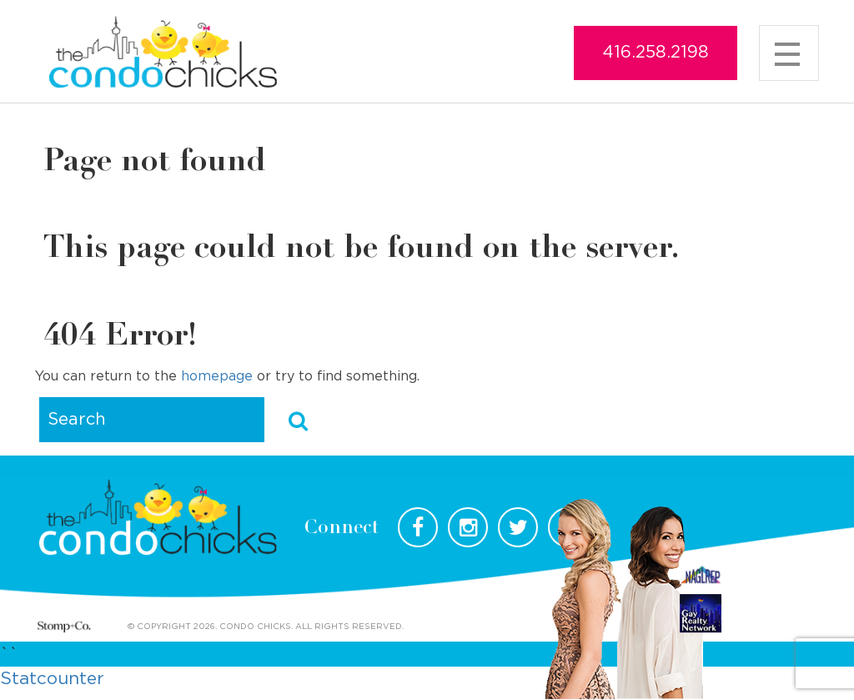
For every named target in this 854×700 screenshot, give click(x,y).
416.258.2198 (655, 52)
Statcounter (52, 678)
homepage (217, 376)
